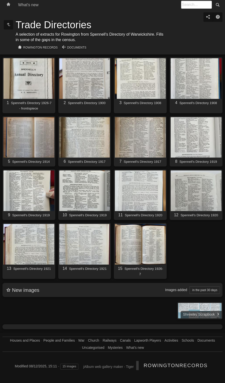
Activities (171, 340)
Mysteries (115, 348)
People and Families (59, 340)
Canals (125, 340)
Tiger (129, 367)
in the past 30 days (204, 290)
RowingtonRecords (176, 365)
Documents (76, 47)
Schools (188, 340)
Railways (110, 340)
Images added (176, 290)
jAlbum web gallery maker (103, 367)
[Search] (196, 5)
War (81, 340)
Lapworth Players (147, 340)
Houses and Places (25, 340)
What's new (28, 5)
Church (93, 340)
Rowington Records (40, 47)
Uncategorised (93, 348)
